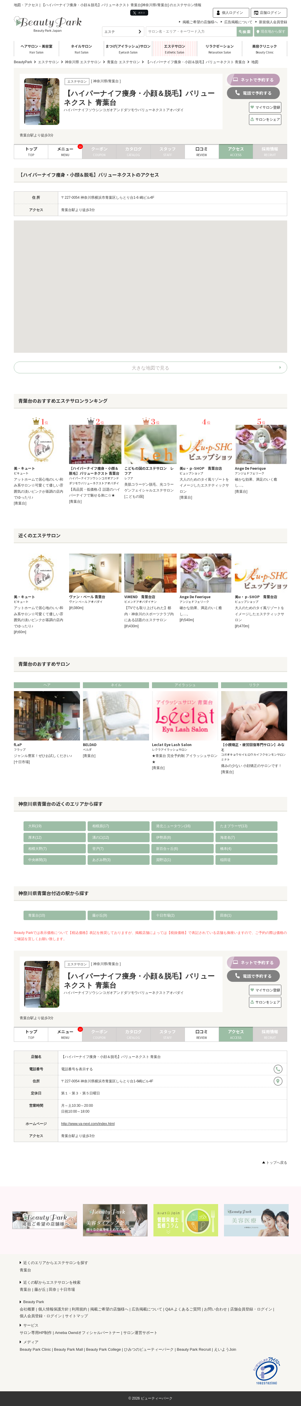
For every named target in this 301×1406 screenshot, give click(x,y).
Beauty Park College (103, 1349)
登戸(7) (98, 849)
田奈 (52, 1289)
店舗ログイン (270, 13)
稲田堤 (225, 860)
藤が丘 (40, 1289)
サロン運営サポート (140, 1332)
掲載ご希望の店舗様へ (200, 22)
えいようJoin (225, 1349)
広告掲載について (238, 22)
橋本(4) (226, 849)
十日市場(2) (165, 915)
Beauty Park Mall (68, 1349)
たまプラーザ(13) (234, 826)
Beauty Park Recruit (194, 1349)
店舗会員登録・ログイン (251, 1309)
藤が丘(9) (99, 915)
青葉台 (25, 1270)
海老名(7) (227, 837)
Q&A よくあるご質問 (183, 1309)
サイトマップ (76, 1316)
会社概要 (27, 1309)
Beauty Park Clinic (35, 1349)
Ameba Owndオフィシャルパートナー (87, 1332)
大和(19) (34, 826)
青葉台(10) (36, 915)
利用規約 (79, 1309)
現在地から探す (271, 31)
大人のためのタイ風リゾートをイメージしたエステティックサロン (204, 485)
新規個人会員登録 (273, 22)
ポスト (139, 12)
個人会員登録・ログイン (41, 1316)
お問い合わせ (215, 1309)
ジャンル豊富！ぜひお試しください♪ (43, 756)
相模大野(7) (37, 849)
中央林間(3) (37, 860)
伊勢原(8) (163, 837)
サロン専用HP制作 (36, 1332)
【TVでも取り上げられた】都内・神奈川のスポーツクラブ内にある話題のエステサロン (149, 614)
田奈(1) (226, 915)
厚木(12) (34, 837)
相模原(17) (100, 826)
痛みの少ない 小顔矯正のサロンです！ (251, 766)
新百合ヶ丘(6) (167, 849)
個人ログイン (232, 13)
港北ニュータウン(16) (173, 826)
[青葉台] (20, 503)
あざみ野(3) (101, 860)
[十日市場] (22, 762)
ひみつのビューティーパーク (149, 1349)
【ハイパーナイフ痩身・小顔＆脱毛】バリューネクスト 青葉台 (111, 1057)
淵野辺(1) (163, 860)
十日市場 (67, 1289)
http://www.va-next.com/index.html (88, 1124)
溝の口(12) (100, 837)
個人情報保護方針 (53, 1309)
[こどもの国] (134, 496)
